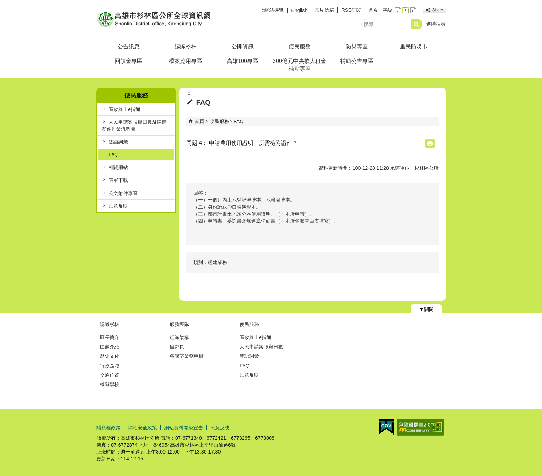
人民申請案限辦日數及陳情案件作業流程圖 (134, 125)
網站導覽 (274, 10)
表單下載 (118, 180)
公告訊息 (129, 46)
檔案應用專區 (185, 61)
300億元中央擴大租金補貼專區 (299, 65)
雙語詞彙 (118, 141)
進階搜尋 (436, 24)
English (299, 10)
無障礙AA (420, 427)
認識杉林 (186, 46)
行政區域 (109, 365)
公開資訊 (243, 46)
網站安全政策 (142, 427)
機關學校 (109, 384)
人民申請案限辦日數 (261, 346)
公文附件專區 (123, 193)
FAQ (114, 154)
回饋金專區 (128, 61)
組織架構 (179, 337)
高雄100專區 (242, 61)
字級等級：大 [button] (413, 10)
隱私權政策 (108, 427)
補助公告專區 (356, 61)
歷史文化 (109, 356)
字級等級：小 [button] (398, 10)
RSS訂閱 (351, 10)
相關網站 (118, 167)
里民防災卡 (414, 46)
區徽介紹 (109, 346)
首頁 (373, 10)
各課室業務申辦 (187, 356)
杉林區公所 (154, 18)
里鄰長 (177, 346)
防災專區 (357, 46)
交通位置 (109, 375)
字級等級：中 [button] (405, 10)
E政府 (386, 427)
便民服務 (300, 46)
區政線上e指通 (124, 109)
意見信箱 (324, 10)
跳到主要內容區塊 (3, 3)
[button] (416, 24)
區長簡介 (109, 337)
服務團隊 (179, 324)
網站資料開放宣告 (183, 427)
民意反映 (118, 206)
